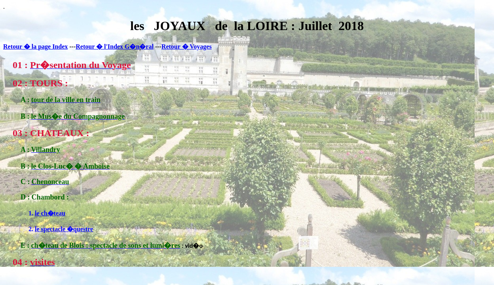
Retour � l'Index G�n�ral (115, 46)
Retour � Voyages (187, 46)
